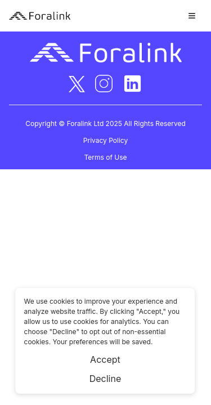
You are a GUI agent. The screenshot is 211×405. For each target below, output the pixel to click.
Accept (105, 359)
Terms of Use (105, 157)
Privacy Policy (105, 140)
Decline (105, 378)
